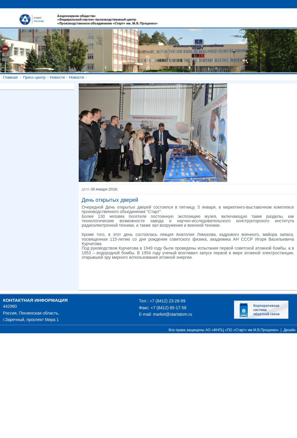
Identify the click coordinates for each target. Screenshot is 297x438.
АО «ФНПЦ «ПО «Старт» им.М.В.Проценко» (242, 330)
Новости (57, 77)
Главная (10, 77)
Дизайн (290, 330)
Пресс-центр (34, 77)
